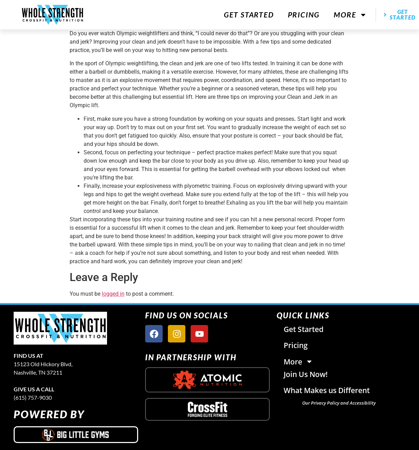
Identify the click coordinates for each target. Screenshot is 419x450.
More (350, 15)
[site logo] (76, 328)
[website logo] (52, 14)
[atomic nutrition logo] (207, 380)
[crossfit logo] (207, 409)
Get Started (249, 14)
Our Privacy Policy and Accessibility (339, 403)
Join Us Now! (306, 374)
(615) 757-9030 (33, 397)
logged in (113, 293)
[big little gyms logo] (75, 434)
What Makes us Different (327, 390)
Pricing (304, 14)
